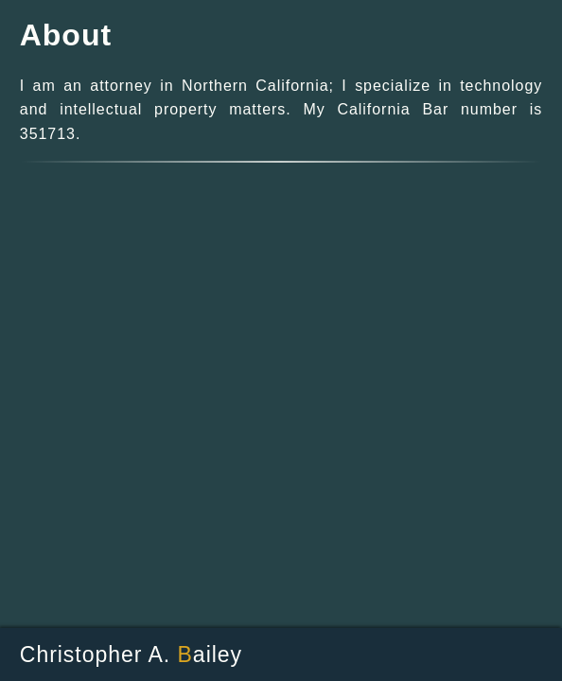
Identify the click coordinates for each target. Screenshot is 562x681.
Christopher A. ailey (131, 654)
